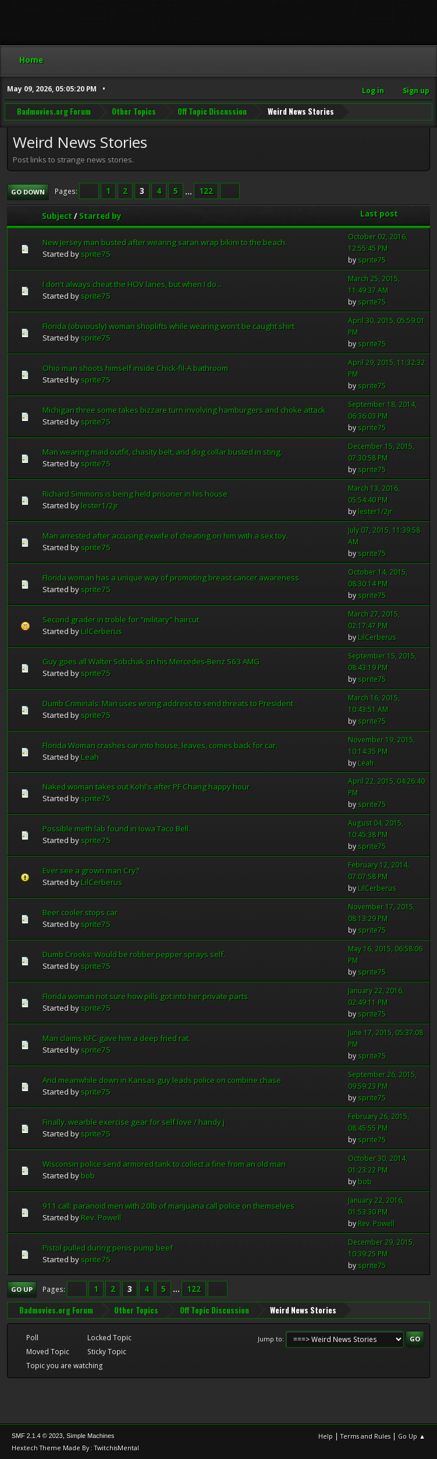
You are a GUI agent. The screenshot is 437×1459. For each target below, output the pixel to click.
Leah (90, 755)
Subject (57, 215)
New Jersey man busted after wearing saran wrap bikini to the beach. (164, 241)
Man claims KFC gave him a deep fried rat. (116, 1037)
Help (325, 1435)
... (189, 190)
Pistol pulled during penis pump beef (107, 1246)
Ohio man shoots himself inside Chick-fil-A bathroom (135, 367)
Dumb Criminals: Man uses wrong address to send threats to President (167, 702)
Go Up (22, 1288)
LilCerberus (101, 630)
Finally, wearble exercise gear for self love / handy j (133, 1121)
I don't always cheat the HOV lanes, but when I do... (132, 283)
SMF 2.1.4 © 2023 (37, 1435)
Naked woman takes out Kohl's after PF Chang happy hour (146, 786)
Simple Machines (90, 1435)
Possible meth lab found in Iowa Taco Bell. (116, 828)
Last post (379, 213)
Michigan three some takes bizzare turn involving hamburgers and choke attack (183, 408)
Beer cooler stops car (80, 911)
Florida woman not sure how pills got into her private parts (145, 995)
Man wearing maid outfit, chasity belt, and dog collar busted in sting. (162, 450)
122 (206, 190)
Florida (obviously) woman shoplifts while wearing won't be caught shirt (168, 325)
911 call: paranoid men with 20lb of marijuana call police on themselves (168, 1205)
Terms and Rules (365, 1435)
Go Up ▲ (411, 1435)
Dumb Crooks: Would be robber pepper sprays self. (133, 953)
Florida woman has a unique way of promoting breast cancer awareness (170, 576)
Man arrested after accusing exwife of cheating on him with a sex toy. (165, 534)
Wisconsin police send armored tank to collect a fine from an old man (164, 1163)
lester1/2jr (99, 504)
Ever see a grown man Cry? (90, 870)
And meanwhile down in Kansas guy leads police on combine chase (161, 1079)
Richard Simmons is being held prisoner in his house (135, 492)
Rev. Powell (101, 1216)
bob (88, 1175)
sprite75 (96, 253)
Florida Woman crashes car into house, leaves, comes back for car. (160, 744)
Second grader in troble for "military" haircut (120, 618)
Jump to (270, 1337)
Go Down (28, 190)
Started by (100, 215)
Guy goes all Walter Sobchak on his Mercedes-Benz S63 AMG (151, 660)
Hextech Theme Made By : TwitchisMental (75, 1447)
